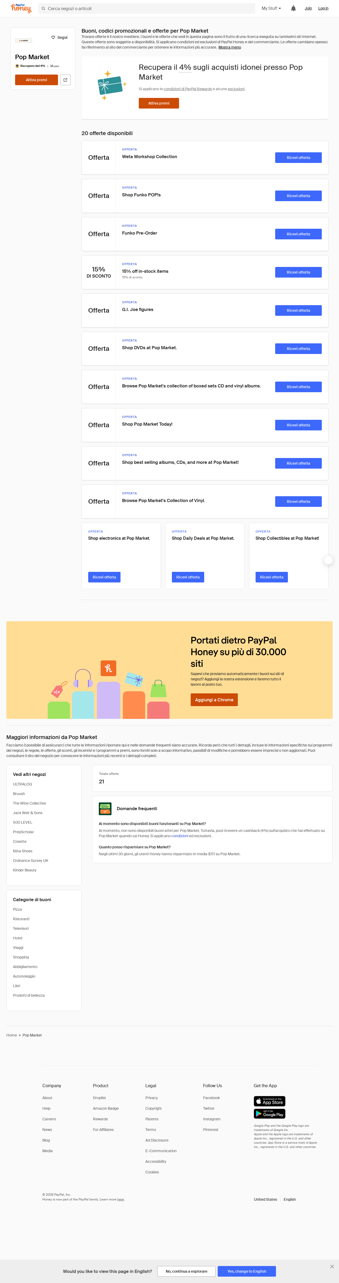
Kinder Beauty (25, 870)
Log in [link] (323, 8)
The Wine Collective (29, 803)
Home (11, 1035)
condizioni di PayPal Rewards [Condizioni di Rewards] (188, 89)
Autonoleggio (24, 976)
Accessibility (155, 1161)
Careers (49, 1119)
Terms (150, 1129)
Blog (46, 1140)
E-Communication (161, 1150)
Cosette (19, 841)
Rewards (100, 1119)
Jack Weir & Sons (27, 812)
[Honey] (21, 8)
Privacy (151, 1097)
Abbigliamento (25, 966)
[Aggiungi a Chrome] (214, 699)
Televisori (21, 928)
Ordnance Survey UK (30, 860)
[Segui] (59, 37)
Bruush (19, 793)
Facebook (211, 1097)
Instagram (212, 1119)
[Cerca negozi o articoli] (146, 8)
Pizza (17, 909)
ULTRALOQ (22, 784)
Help (46, 1108)
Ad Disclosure (156, 1140)
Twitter (209, 1108)
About (47, 1097)
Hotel (17, 938)
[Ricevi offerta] (298, 157)
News (47, 1129)
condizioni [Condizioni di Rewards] (179, 835)
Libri (16, 985)
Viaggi (18, 947)
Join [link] (308, 8)
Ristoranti (21, 919)
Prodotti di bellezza (29, 995)
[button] (275, 1199)
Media (47, 1150)
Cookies (152, 1172)
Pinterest (210, 1129)
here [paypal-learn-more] (120, 1199)
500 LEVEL (22, 822)
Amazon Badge (106, 1108)
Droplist (99, 1097)
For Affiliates (103, 1129)
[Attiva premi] (36, 80)
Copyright (153, 1108)
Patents (151, 1119)
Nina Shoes (22, 851)
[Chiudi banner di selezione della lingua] (332, 1266)
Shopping (21, 957)
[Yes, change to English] (247, 1271)
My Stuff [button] (272, 8)
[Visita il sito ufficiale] (65, 80)
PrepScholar (23, 832)
